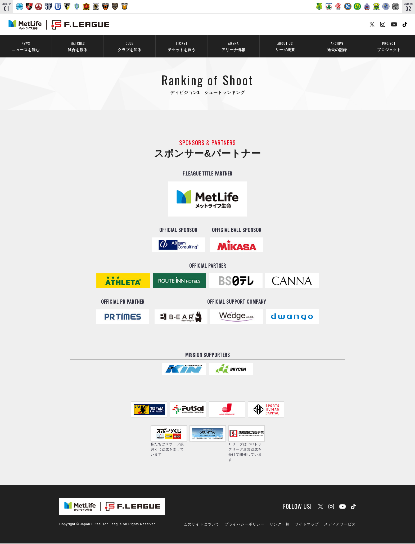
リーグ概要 (285, 46)
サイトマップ (307, 525)
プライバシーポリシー (244, 525)
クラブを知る (129, 46)
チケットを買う (182, 46)
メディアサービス (340, 525)
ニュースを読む (26, 46)
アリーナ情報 (233, 46)
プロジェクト (389, 46)
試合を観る (77, 46)
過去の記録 (337, 46)
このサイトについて (201, 525)
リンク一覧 (280, 525)
